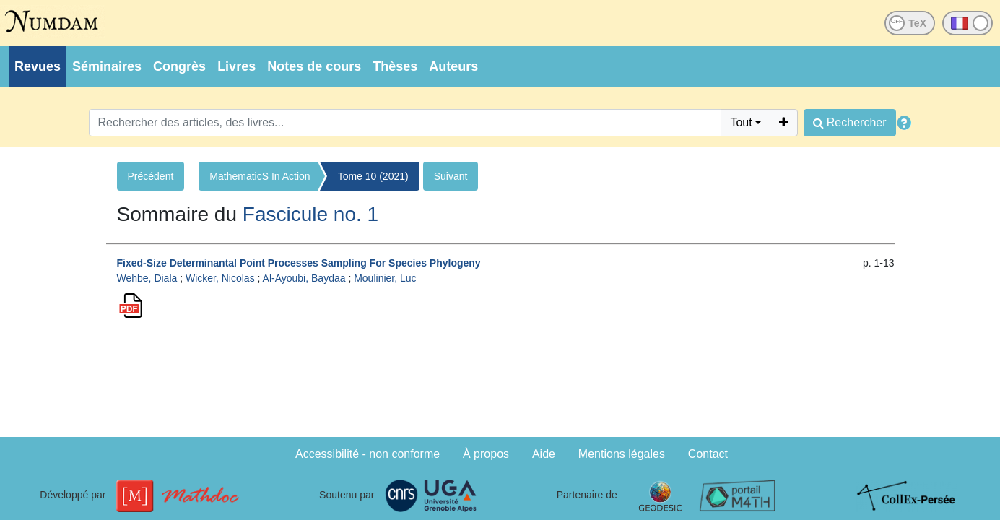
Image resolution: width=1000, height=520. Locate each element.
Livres (236, 66)
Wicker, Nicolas (220, 278)
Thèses (395, 66)
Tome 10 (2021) (373, 176)
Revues (37, 66)
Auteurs (453, 66)
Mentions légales (621, 454)
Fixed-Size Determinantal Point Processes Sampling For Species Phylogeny (299, 263)
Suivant (451, 176)
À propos (486, 454)
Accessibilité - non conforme (367, 454)
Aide (543, 454)
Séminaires (107, 66)
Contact (708, 454)
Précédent (151, 176)
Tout (741, 122)
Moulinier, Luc (385, 278)
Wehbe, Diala (147, 278)
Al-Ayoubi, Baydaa (304, 278)
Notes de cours (314, 66)
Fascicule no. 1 (310, 214)
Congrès (179, 66)
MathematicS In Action (259, 176)
